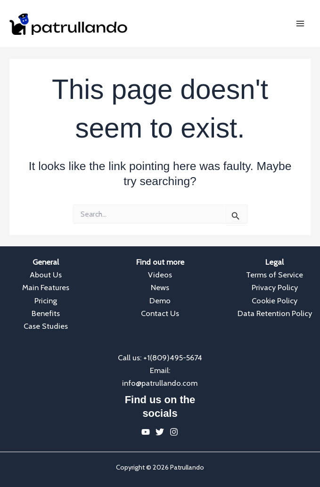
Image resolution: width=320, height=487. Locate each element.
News (160, 287)
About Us (46, 274)
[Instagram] (174, 432)
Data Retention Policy (275, 313)
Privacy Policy (275, 287)
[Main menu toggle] (300, 23)
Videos (160, 274)
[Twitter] (160, 432)
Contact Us (160, 313)
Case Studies (46, 326)
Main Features (45, 287)
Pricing (45, 300)
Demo (160, 300)
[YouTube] (145, 432)
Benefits (46, 313)
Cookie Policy (274, 300)
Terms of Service (274, 274)
